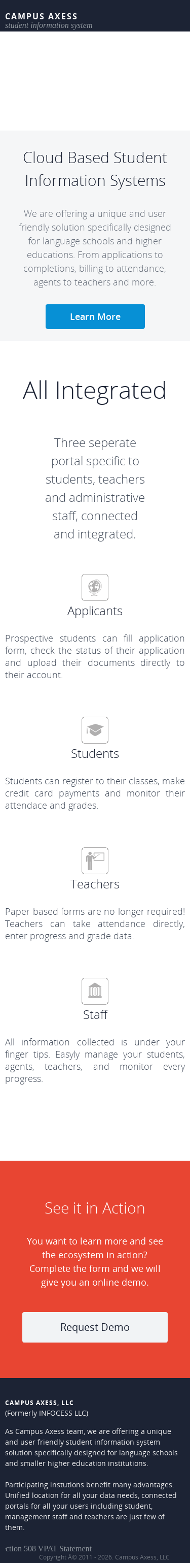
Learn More (95, 316)
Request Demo (95, 1327)
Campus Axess (41, 16)
